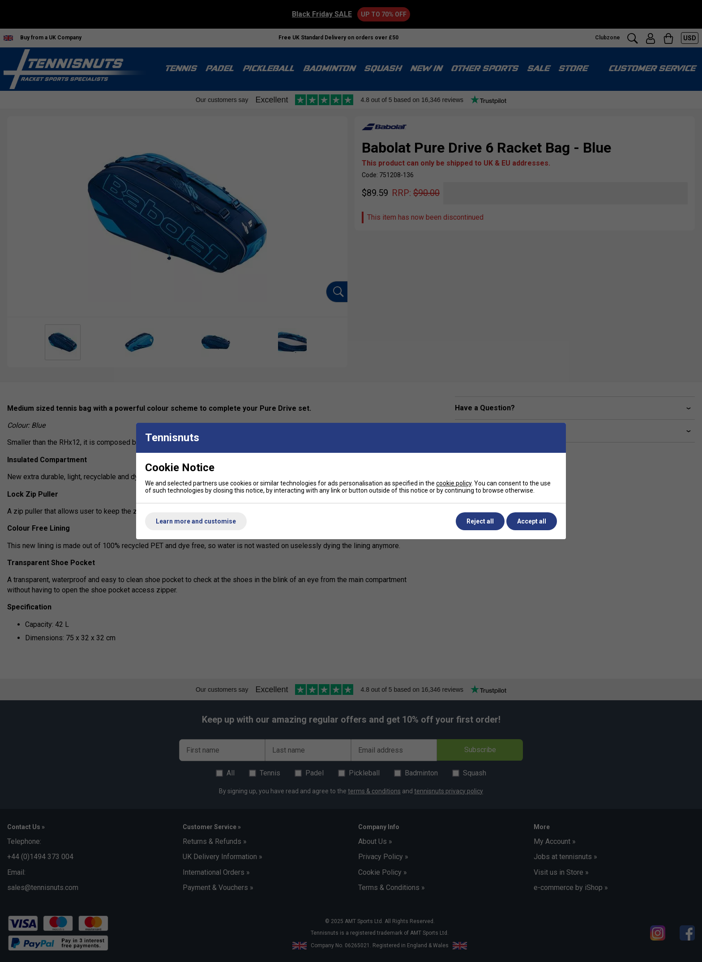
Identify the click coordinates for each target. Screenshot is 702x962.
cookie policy (453, 483)
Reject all (480, 521)
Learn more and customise (196, 521)
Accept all (531, 521)
